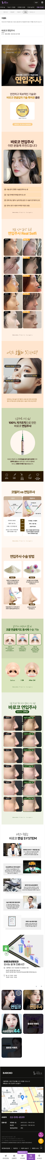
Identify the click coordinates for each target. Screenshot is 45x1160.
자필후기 (19, 12)
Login (36, 2)
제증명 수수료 (35, 1148)
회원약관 (15, 1148)
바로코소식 (32, 12)
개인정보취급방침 (6, 1148)
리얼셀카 (12, 12)
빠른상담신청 (22, 1152)
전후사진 (5, 12)
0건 (3, 34)
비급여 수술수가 (25, 1148)
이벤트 (25, 12)
